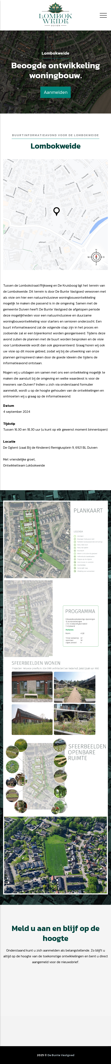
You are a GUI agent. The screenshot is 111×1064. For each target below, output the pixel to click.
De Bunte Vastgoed (60, 1055)
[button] (55, 540)
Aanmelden (55, 92)
